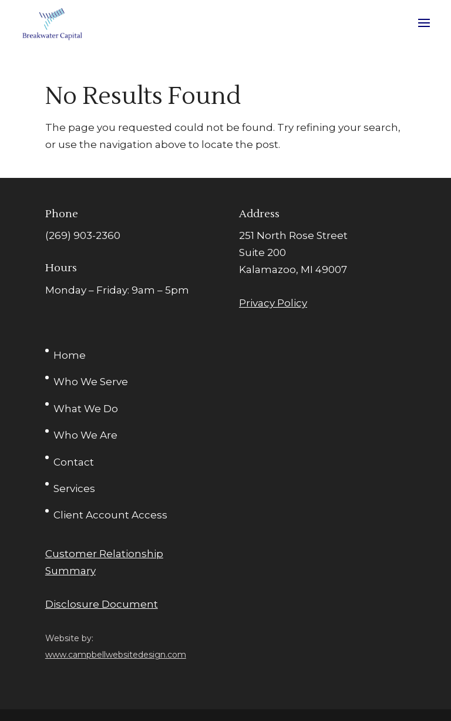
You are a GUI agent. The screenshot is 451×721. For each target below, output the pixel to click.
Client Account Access (110, 515)
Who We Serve (90, 382)
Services (74, 488)
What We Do (85, 409)
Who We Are (85, 435)
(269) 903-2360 (82, 235)
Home (69, 355)
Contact (73, 462)
